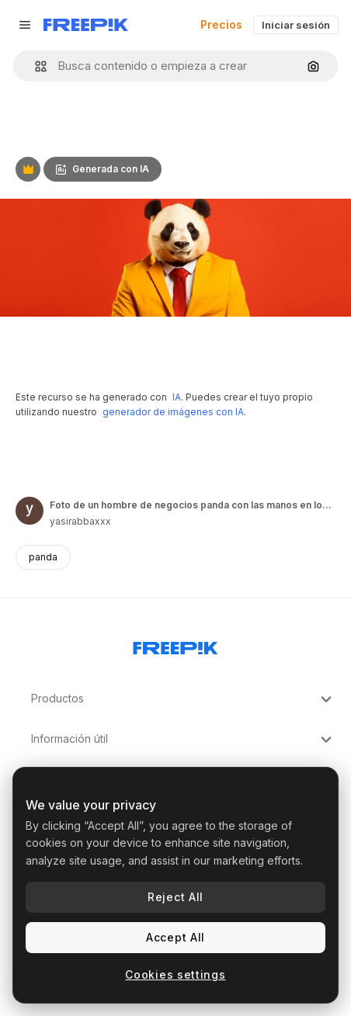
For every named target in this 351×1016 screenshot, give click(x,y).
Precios (221, 24)
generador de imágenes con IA (173, 412)
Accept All (175, 937)
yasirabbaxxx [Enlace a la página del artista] (80, 521)
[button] (34, 66)
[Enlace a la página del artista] (29, 511)
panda (43, 557)
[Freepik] (85, 25)
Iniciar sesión (296, 25)
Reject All (175, 896)
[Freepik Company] (175, 645)
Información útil (183, 739)
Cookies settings (175, 974)
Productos (183, 699)
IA (176, 397)
